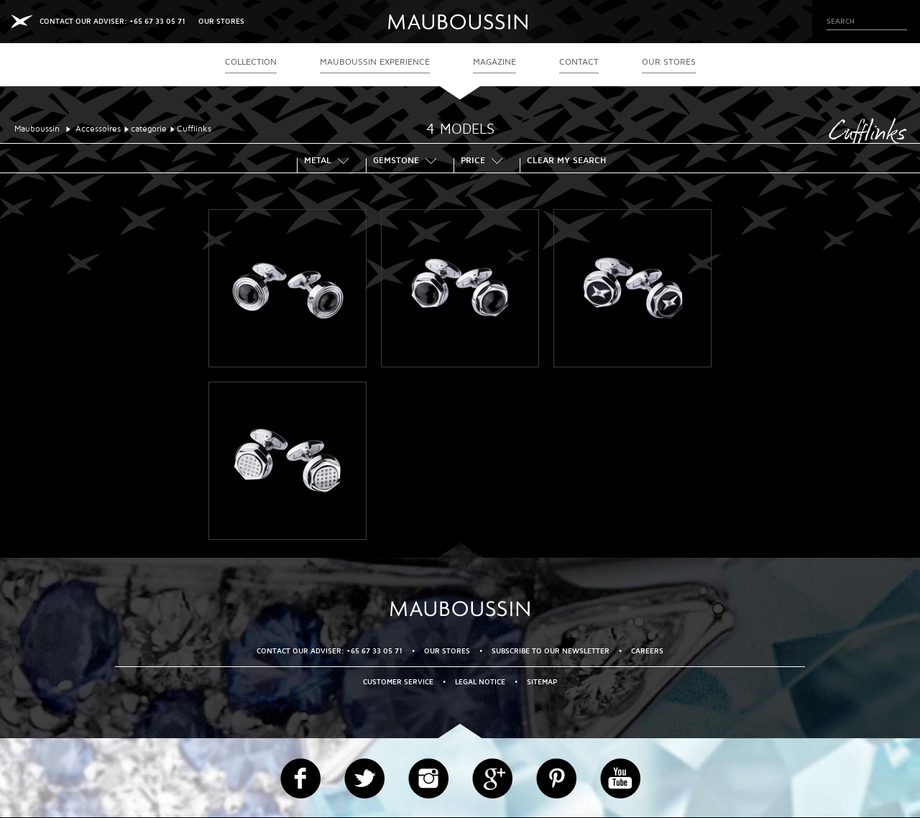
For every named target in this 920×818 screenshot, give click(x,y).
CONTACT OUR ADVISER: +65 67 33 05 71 (112, 21)
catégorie (149, 129)
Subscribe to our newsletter (551, 651)
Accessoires (98, 129)
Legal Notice (480, 682)
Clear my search (566, 161)
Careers (647, 651)
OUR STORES (221, 21)
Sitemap (542, 682)
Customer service (398, 682)
